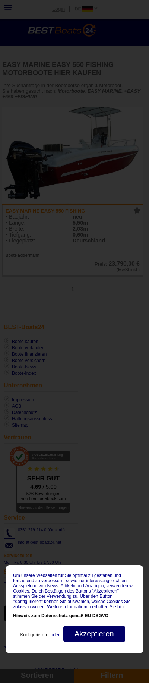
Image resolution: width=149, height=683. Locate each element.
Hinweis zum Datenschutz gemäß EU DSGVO (60, 615)
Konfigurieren (33, 634)
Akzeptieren (94, 634)
